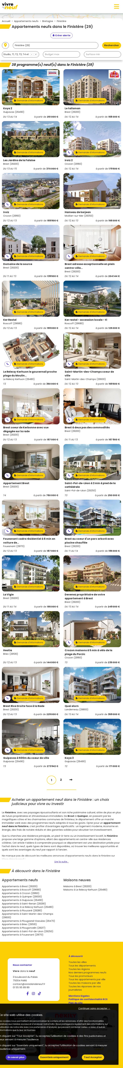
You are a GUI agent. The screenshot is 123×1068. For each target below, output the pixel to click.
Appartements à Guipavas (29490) (22, 900)
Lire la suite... (61, 861)
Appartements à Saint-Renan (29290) (24, 903)
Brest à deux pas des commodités (87, 427)
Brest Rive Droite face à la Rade (23, 706)
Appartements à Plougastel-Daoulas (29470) (28, 921)
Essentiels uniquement (54, 1057)
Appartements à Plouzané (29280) (22, 910)
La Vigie (8, 594)
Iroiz (6, 212)
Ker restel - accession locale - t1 (86, 320)
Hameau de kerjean (78, 212)
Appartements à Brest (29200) (20, 886)
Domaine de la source (17, 264)
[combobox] (20, 54)
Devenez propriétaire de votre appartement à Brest (85, 596)
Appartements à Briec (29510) (19, 924)
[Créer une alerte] (61, 35)
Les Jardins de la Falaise (19, 160)
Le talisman (72, 108)
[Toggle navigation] (116, 6)
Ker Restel (9, 320)
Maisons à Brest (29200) (77, 886)
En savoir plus (16, 1057)
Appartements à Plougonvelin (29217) (23, 927)
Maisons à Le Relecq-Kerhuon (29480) (85, 889)
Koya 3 (69, 758)
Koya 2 (7, 108)
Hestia (7, 650)
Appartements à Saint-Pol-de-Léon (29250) (27, 931)
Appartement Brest (16, 483)
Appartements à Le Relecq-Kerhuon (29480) (27, 907)
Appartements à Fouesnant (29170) (22, 934)
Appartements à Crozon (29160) (20, 893)
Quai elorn (72, 706)
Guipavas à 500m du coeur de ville (26, 758)
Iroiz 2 (69, 160)
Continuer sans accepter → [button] (94, 1008)
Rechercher (111, 45)
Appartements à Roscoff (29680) (21, 889)
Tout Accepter (93, 1057)
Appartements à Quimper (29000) (22, 896)
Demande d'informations (28, 100)
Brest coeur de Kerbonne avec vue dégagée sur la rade (26, 429)
